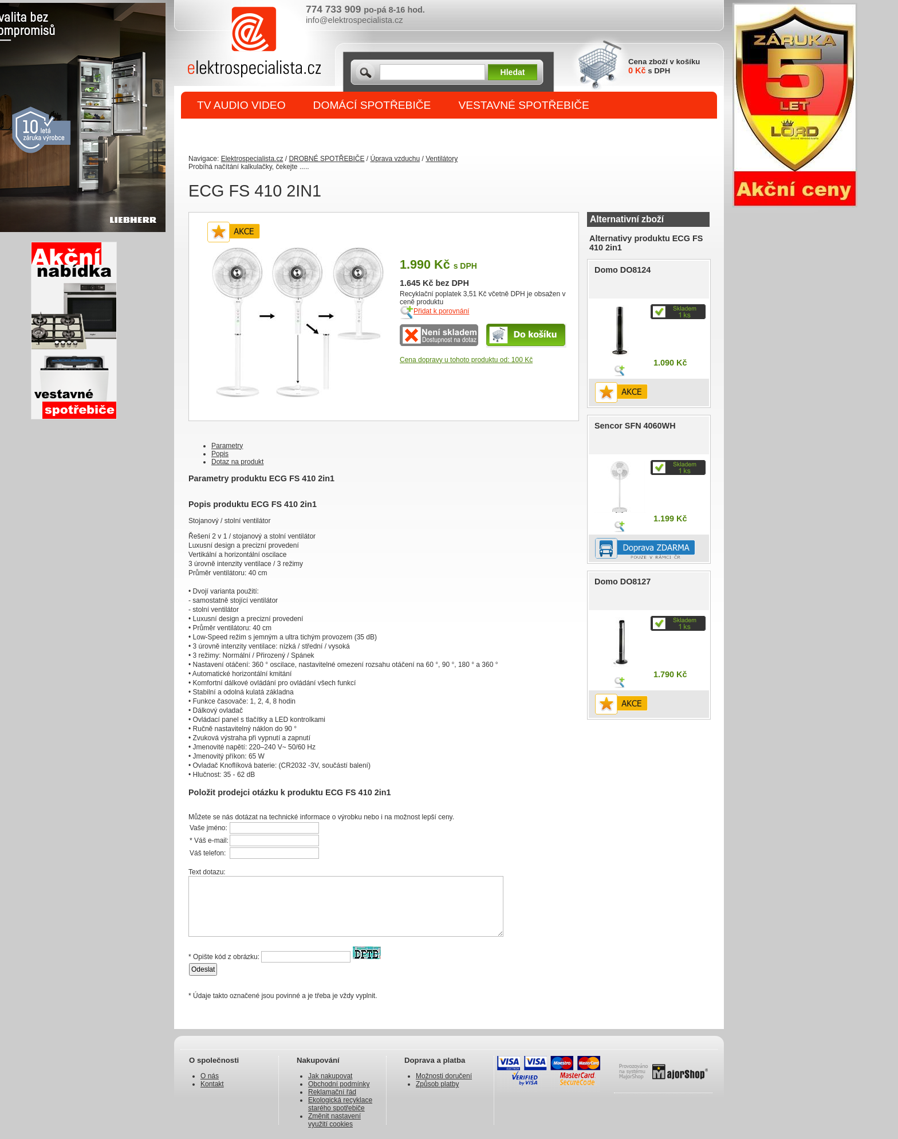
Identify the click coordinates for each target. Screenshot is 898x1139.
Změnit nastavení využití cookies (334, 1120)
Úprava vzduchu (395, 159)
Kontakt (212, 1084)
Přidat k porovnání (441, 311)
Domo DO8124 (622, 269)
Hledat (513, 72)
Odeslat (203, 969)
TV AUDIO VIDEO (241, 105)
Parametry (227, 446)
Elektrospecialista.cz (252, 159)
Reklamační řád (332, 1092)
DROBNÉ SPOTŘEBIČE (257, 133)
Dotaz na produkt (237, 462)
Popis (220, 454)
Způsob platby (437, 1084)
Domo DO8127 (622, 581)
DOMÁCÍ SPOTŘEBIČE (372, 105)
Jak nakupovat (330, 1076)
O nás (209, 1076)
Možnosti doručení (444, 1076)
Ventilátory (442, 159)
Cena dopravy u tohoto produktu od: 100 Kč (466, 360)
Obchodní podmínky (338, 1084)
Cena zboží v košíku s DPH (664, 66)
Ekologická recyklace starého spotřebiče (340, 1104)
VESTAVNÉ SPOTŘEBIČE (523, 105)
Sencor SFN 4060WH (635, 425)
